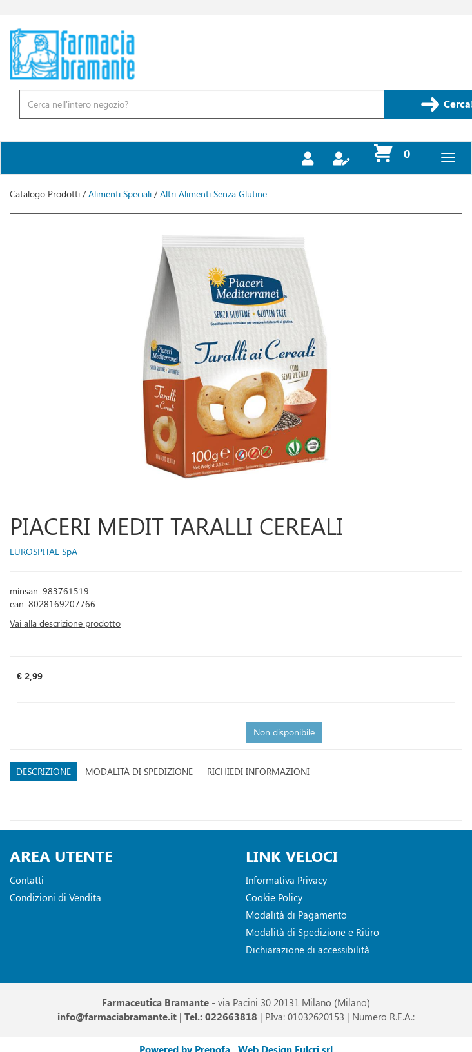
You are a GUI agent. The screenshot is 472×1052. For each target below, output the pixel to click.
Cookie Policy (274, 897)
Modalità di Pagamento (296, 914)
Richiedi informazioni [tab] (258, 771)
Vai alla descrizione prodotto (65, 623)
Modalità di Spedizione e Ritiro (312, 932)
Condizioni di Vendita (55, 897)
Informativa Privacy (286, 879)
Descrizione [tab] (43, 771)
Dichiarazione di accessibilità (307, 949)
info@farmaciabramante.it (117, 1016)
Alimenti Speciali (120, 194)
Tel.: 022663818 (220, 1016)
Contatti (27, 879)
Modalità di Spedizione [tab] (139, 771)
